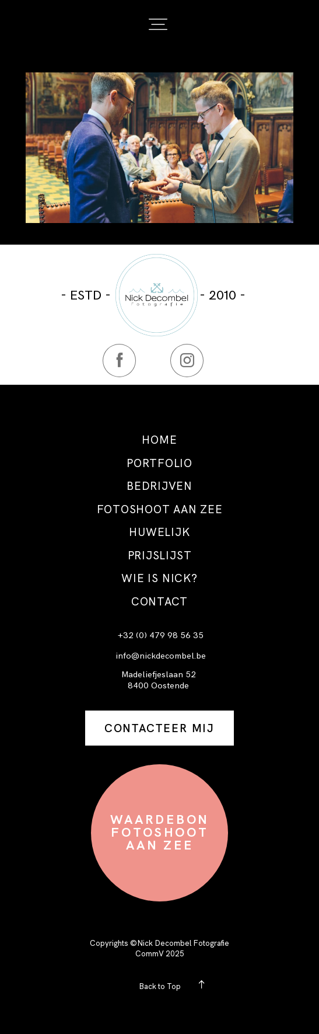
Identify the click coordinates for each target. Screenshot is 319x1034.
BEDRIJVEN (159, 486)
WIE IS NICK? (159, 578)
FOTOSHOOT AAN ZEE (160, 510)
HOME (159, 440)
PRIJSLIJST (160, 556)
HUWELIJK (159, 532)
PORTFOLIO (159, 463)
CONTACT (159, 602)
